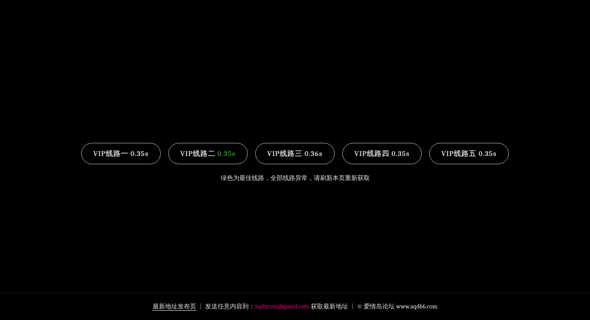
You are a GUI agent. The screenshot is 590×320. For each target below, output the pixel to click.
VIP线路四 (382, 154)
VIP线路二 (208, 154)
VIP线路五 (469, 154)
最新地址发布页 (174, 306)
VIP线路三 (295, 154)
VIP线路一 (121, 154)
